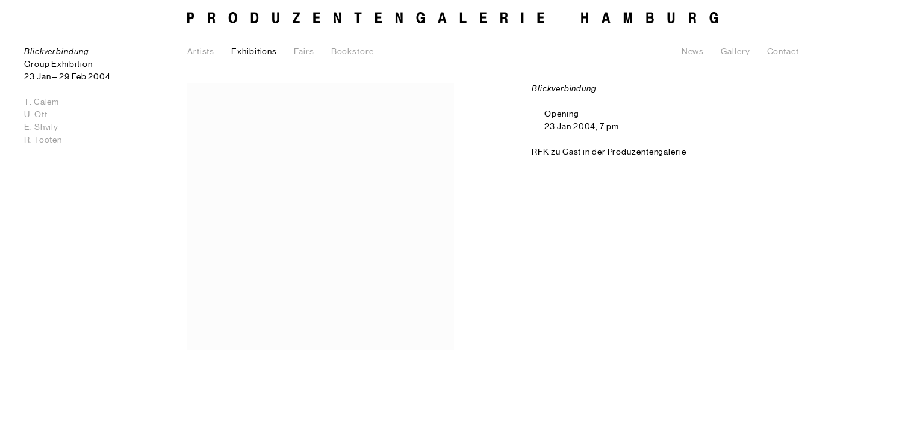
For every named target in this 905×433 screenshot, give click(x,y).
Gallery (735, 52)
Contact (783, 52)
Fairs (304, 52)
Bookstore (352, 52)
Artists (200, 52)
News (693, 52)
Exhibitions (254, 52)
